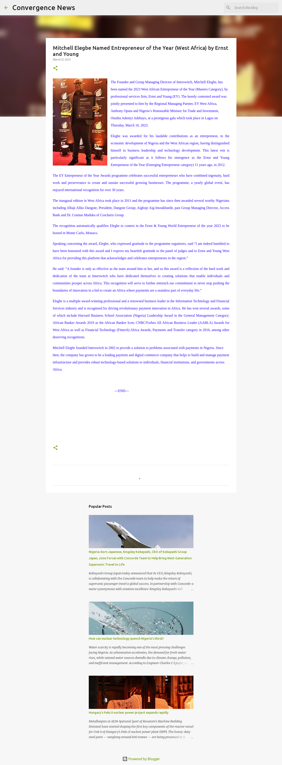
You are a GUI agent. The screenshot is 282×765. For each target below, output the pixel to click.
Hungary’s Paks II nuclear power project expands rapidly (128, 712)
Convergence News (43, 7)
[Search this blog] (256, 7)
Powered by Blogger (141, 759)
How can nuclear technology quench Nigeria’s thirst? (126, 638)
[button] (55, 68)
